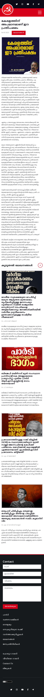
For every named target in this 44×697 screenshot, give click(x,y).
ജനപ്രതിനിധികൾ (11, 644)
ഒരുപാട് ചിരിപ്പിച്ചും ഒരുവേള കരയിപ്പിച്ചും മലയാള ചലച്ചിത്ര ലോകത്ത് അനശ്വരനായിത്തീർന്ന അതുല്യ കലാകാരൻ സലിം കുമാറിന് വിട (21, 516)
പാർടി (6, 615)
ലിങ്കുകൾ (7, 668)
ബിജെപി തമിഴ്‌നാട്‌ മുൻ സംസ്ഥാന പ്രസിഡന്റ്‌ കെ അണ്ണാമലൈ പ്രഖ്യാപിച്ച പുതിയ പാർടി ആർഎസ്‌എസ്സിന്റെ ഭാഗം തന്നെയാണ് (20, 378)
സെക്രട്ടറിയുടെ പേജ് (13, 629)
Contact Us (8, 664)
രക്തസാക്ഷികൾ (11, 620)
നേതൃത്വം (7, 625)
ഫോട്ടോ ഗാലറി (10, 654)
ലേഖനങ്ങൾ (18, 33)
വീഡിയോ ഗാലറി (11, 659)
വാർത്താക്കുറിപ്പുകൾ (13, 634)
